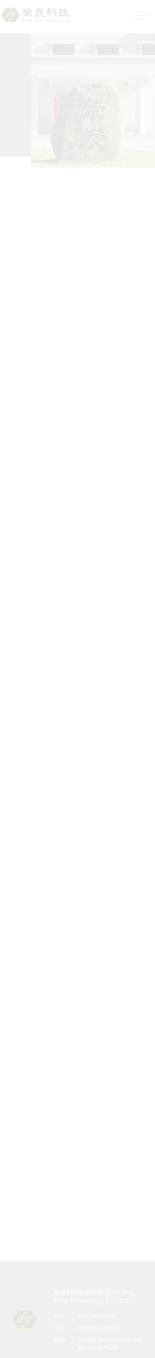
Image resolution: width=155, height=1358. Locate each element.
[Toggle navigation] (138, 15)
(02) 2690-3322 (97, 1327)
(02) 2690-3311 (97, 1315)
